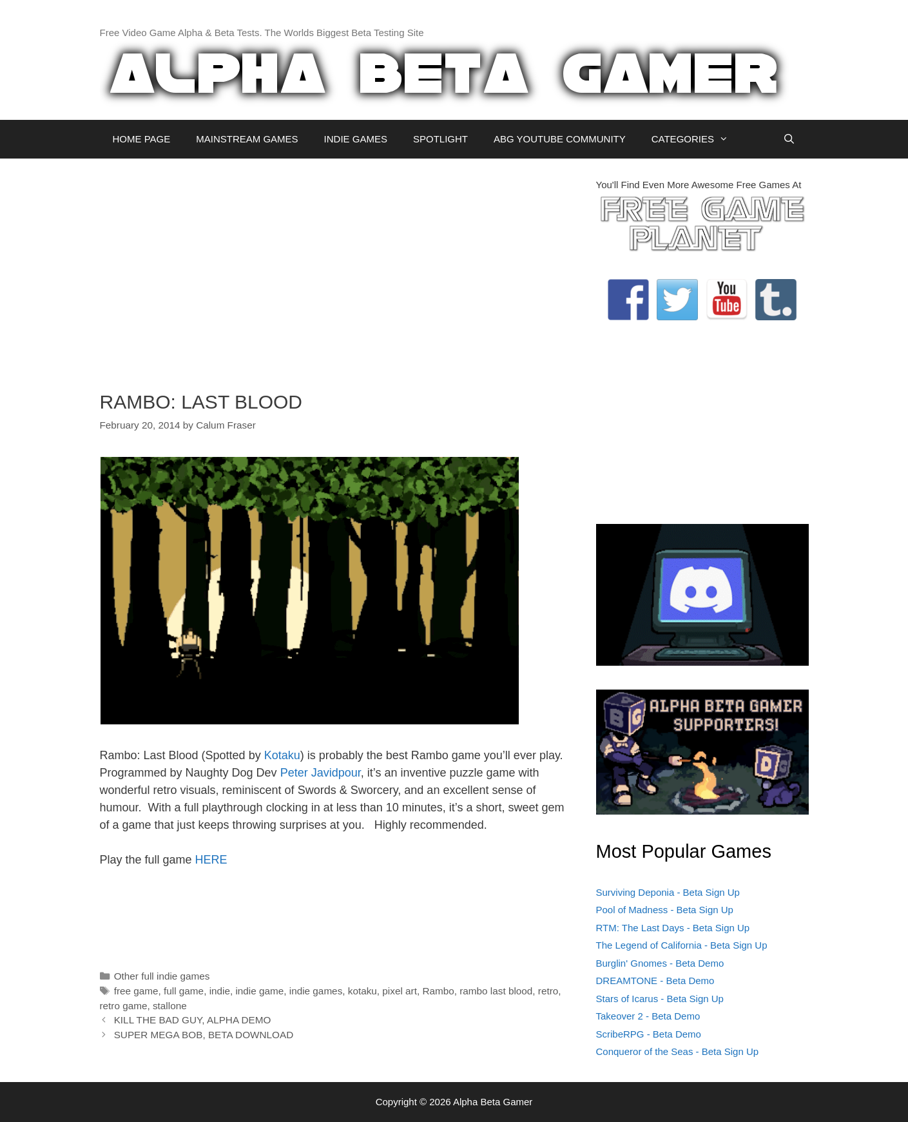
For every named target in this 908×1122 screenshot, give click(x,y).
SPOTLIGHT (440, 138)
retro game (124, 1005)
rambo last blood (495, 990)
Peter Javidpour (320, 772)
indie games (315, 990)
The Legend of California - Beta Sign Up (682, 945)
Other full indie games (162, 976)
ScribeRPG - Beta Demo (648, 1034)
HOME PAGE (142, 138)
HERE (211, 859)
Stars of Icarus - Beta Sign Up (660, 998)
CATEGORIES (696, 139)
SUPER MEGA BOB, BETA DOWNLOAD (204, 1034)
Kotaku (282, 755)
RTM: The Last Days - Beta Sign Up (673, 927)
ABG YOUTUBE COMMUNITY (560, 138)
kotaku (362, 990)
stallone (170, 1005)
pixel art (399, 990)
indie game (259, 990)
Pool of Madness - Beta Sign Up (664, 909)
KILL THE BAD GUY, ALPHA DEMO (192, 1019)
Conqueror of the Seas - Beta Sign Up (677, 1051)
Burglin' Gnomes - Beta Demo (660, 963)
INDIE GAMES (355, 138)
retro (548, 990)
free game (136, 990)
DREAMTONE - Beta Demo (655, 980)
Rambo (438, 990)
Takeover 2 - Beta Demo (648, 1016)
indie (219, 990)
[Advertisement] (338, 268)
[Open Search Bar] (789, 139)
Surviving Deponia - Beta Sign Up (668, 892)
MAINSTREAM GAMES (247, 138)
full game (184, 990)
